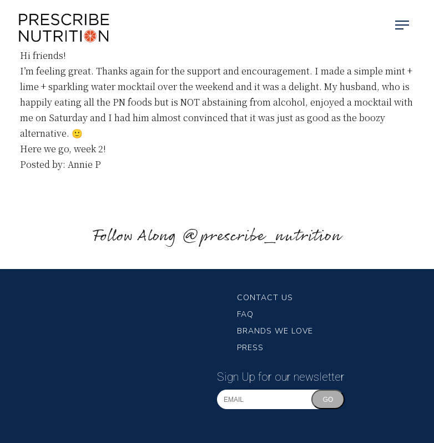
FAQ (245, 314)
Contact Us (265, 297)
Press (250, 347)
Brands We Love (275, 331)
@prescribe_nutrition (261, 236)
